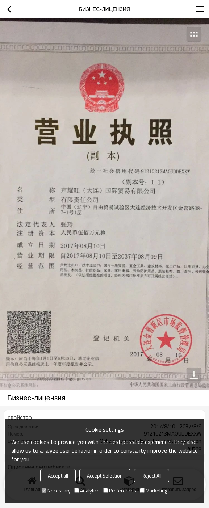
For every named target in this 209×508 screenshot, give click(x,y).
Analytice (87, 490)
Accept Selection (105, 475)
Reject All (152, 475)
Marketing (153, 490)
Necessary (56, 490)
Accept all (58, 475)
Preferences (119, 490)
